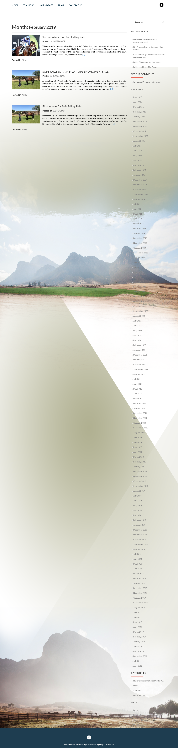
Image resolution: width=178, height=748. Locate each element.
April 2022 (137, 335)
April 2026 (137, 102)
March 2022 (138, 340)
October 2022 (139, 306)
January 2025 (139, 175)
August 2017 (139, 607)
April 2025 (137, 160)
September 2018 (140, 544)
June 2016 (137, 646)
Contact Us (75, 5)
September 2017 (140, 602)
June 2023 (137, 267)
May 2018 (137, 564)
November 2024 (140, 184)
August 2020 (139, 432)
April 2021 (137, 393)
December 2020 (140, 413)
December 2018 (140, 530)
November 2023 (140, 243)
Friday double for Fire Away (145, 67)
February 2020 (139, 462)
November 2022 (140, 301)
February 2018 (139, 578)
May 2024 (137, 214)
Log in (136, 710)
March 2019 (138, 515)
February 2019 (139, 520)
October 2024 (139, 189)
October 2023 (139, 248)
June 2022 (137, 325)
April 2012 (137, 666)
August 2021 (139, 374)
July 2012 (137, 661)
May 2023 (137, 272)
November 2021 (140, 359)
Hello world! (156, 82)
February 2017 (139, 637)
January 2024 (139, 233)
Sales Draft (46, 5)
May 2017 (137, 622)
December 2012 (140, 656)
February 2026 (139, 112)
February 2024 (139, 228)
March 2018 (138, 573)
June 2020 (137, 442)
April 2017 (137, 627)
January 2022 (139, 350)
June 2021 (137, 384)
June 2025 (137, 150)
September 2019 (140, 486)
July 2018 (137, 554)
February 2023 (139, 287)
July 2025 (137, 146)
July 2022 (137, 321)
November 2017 (140, 593)
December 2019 (140, 471)
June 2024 (137, 209)
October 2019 (139, 481)
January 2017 (139, 641)
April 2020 (137, 452)
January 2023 (139, 291)
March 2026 (138, 107)
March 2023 (138, 282)
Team (61, 5)
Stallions (28, 5)
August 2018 (139, 549)
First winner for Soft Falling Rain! (62, 106)
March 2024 (138, 223)
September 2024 (140, 194)
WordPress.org (140, 725)
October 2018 (139, 539)
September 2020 (140, 427)
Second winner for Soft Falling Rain (63, 37)
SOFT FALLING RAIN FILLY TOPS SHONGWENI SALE (75, 71)
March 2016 (138, 651)
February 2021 (139, 403)
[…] (83, 54)
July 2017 (137, 612)
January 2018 (139, 583)
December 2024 (140, 180)
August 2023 (139, 257)
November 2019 (140, 476)
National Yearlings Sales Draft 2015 (148, 681)
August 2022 (139, 316)
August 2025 (139, 141)
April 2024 (137, 218)
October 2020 (139, 423)
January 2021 (139, 408)
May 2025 (137, 155)
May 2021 (137, 389)
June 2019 (137, 500)
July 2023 (137, 262)
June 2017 (137, 617)
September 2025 (140, 136)
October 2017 (139, 598)
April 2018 (137, 568)
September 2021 (140, 369)
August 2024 (139, 199)
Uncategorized (139, 695)
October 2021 (139, 364)
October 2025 (139, 131)
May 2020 (137, 447)
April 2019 (137, 510)
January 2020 (139, 466)
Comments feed (140, 720)
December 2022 (140, 296)
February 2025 (139, 170)
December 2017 (140, 588)
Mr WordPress (140, 82)
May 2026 (137, 97)
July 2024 (137, 204)
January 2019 (139, 525)
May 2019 (137, 505)
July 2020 (137, 437)
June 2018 (137, 559)
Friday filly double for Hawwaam (146, 62)
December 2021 (140, 355)
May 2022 (137, 330)
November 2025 (140, 126)
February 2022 (139, 345)
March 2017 (138, 632)
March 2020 (138, 457)
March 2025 (138, 165)
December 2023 (140, 238)
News (15, 5)
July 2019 (137, 496)
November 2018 (140, 534)
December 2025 (140, 121)
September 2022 (140, 311)
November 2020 (140, 418)
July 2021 (137, 379)
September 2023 (140, 253)
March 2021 (138, 398)
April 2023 (137, 277)
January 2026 (139, 116)
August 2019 (139, 491)
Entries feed (138, 715)
